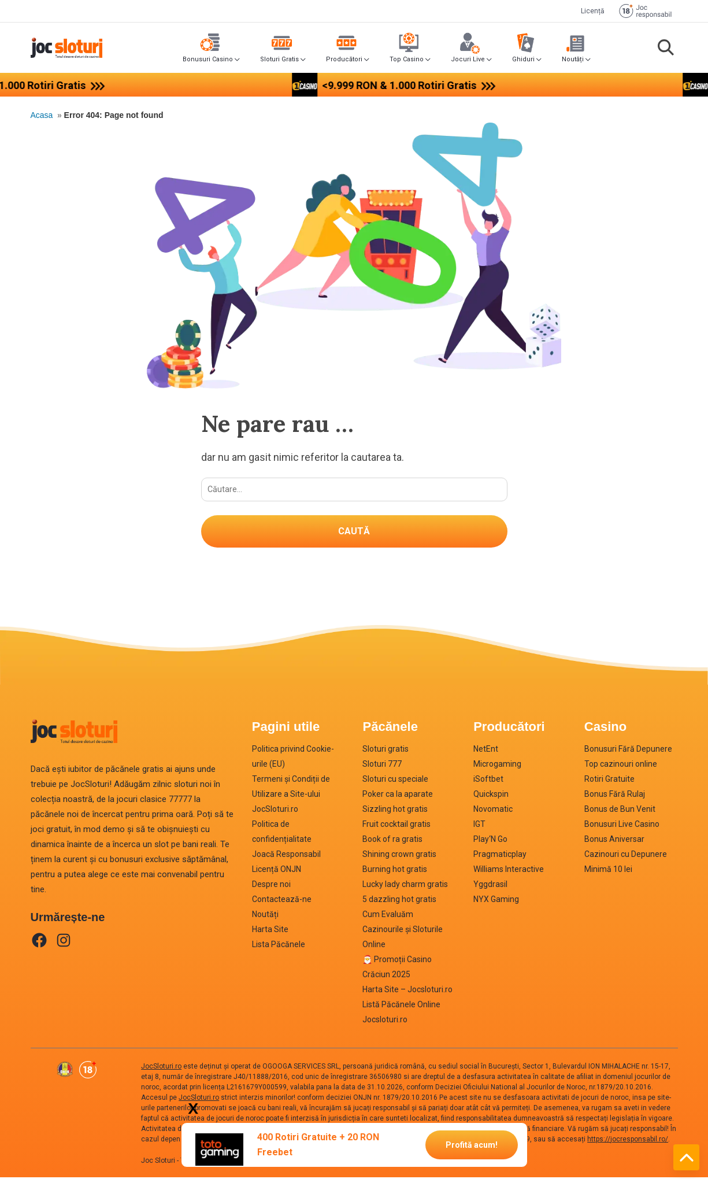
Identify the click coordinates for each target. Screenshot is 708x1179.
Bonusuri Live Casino (621, 825)
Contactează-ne (282, 900)
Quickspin (491, 795)
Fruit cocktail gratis (396, 825)
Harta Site (270, 931)
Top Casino (407, 59)
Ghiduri (523, 59)
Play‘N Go (490, 840)
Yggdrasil (490, 885)
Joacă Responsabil (286, 855)
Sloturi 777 (382, 765)
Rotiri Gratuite (609, 780)
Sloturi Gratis (279, 59)
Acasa (42, 115)
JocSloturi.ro (161, 1068)
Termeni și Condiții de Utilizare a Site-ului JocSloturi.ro (291, 795)
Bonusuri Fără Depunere (628, 750)
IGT (479, 825)
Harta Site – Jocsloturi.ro (407, 991)
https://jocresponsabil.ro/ (627, 1141)
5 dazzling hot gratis (399, 900)
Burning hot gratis (394, 870)
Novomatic (493, 810)
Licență (593, 11)
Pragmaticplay (500, 855)
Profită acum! (472, 1144)
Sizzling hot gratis (395, 810)
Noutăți (573, 59)
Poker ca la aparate (397, 795)
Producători (344, 59)
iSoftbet (488, 780)
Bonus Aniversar (614, 840)
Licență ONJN (276, 870)
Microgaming (497, 765)
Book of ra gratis (392, 840)
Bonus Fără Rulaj (614, 795)
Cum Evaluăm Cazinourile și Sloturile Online (402, 931)
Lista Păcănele (278, 946)
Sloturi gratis (385, 750)
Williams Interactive (508, 870)
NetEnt (485, 750)
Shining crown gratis (399, 855)
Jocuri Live (468, 59)
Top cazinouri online (620, 765)
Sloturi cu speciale (395, 780)
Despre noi (271, 885)
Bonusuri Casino (208, 59)
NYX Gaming (496, 900)
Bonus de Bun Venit (619, 810)
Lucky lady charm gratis (405, 885)
